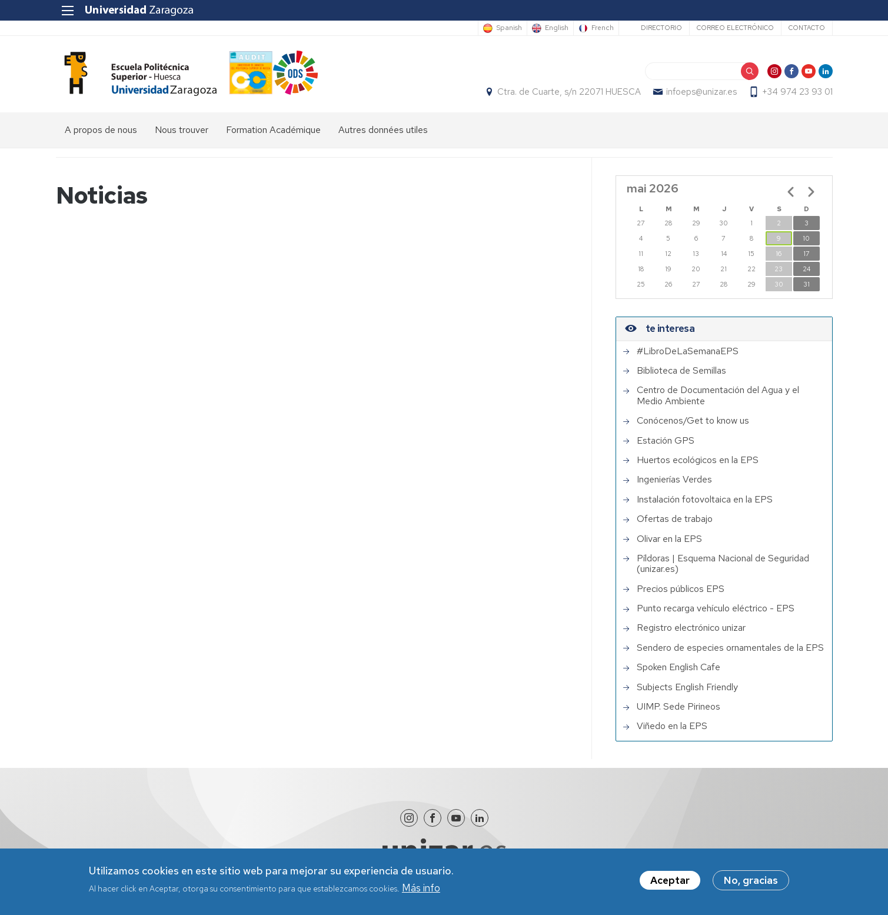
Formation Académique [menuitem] (273, 130)
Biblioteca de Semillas (681, 370)
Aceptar (670, 882)
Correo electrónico (735, 28)
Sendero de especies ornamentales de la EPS (730, 648)
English (556, 28)
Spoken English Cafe (678, 667)
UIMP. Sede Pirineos (678, 706)
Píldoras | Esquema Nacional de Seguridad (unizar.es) (723, 564)
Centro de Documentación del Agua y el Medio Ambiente (718, 396)
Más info (421, 889)
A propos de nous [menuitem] (101, 130)
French (602, 28)
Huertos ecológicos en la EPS (698, 460)
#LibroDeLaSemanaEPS (688, 351)
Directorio (661, 28)
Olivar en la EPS (669, 539)
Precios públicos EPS (680, 589)
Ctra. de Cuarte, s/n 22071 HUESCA (569, 92)
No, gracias (751, 882)
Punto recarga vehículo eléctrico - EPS (715, 608)
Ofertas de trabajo (675, 519)
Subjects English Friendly (687, 687)
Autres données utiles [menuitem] (383, 130)
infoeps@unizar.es (701, 92)
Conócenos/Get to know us (693, 420)
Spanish (509, 28)
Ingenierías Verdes (674, 479)
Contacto (807, 28)
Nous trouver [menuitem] (181, 130)
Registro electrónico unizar (691, 628)
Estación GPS (665, 440)
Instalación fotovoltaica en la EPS (705, 499)
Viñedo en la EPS (672, 726)
